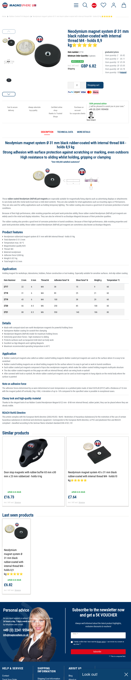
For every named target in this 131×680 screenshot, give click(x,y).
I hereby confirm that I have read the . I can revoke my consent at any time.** (98, 640)
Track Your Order (9, 677)
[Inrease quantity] (83, 85)
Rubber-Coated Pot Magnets (19, 16)
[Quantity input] (77, 85)
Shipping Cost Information (49, 676)
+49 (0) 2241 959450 (98, 109)
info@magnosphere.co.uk (15, 632)
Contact (5, 673)
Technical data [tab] (65, 132)
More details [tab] (83, 132)
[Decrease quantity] (71, 85)
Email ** (75, 631)
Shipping (71, 68)
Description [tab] (47, 132)
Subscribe (108, 649)
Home (4, 16)
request (123, 72)
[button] (8, 94)
